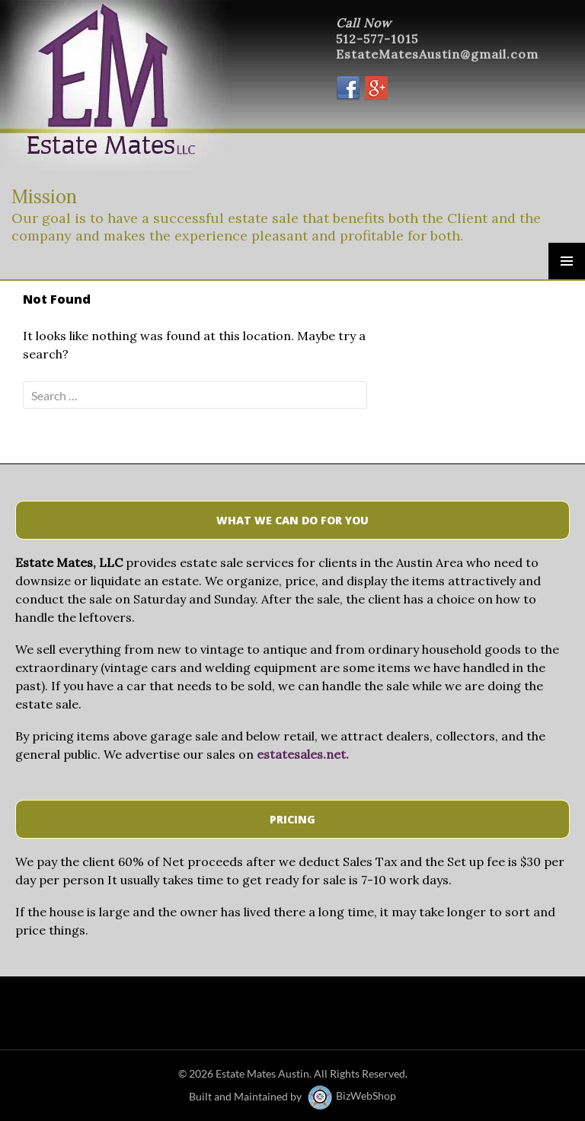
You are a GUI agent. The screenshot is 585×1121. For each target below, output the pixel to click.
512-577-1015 (377, 38)
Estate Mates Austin (262, 1073)
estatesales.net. (303, 754)
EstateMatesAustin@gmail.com (437, 54)
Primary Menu (566, 261)
